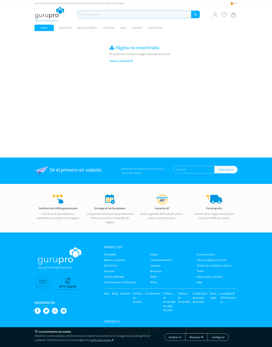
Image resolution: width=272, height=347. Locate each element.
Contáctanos (155, 27)
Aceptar (175, 337)
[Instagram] (55, 311)
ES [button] (233, 3)
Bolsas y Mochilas (114, 260)
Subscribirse (226, 169)
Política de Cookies (137, 297)
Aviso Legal (213, 295)
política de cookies (101, 340)
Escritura (109, 271)
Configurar (218, 337)
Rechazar (196, 337)
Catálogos (109, 27)
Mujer (153, 276)
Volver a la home (121, 61)
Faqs (106, 293)
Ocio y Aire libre (206, 254)
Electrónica (111, 265)
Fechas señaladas (114, 276)
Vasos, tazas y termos (209, 276)
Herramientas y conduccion (120, 282)
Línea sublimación (161, 260)
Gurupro (137, 27)
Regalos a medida (87, 27)
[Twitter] (46, 311)
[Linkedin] (64, 311)
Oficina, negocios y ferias (211, 260)
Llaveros (155, 265)
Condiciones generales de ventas (200, 297)
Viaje (199, 282)
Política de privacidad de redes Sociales (169, 302)
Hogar (154, 254)
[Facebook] (38, 311)
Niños (153, 282)
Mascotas (156, 271)
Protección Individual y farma (214, 265)
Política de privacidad (184, 297)
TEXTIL (200, 271)
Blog (123, 27)
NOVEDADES (65, 27)
